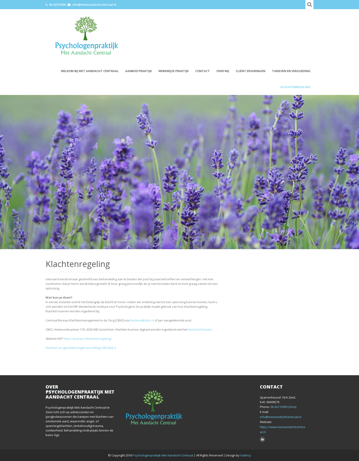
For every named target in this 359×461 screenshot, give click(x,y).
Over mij (222, 71)
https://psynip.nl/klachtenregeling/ (88, 339)
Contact (202, 71)
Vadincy (245, 455)
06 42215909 (57, 5)
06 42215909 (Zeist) (283, 407)
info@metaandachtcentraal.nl (94, 5)
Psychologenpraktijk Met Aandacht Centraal (163, 455)
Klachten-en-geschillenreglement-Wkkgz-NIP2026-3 (81, 348)
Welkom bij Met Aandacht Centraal (90, 71)
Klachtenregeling (295, 87)
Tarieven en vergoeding (291, 71)
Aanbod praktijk (138, 71)
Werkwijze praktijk (173, 71)
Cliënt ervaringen (250, 71)
